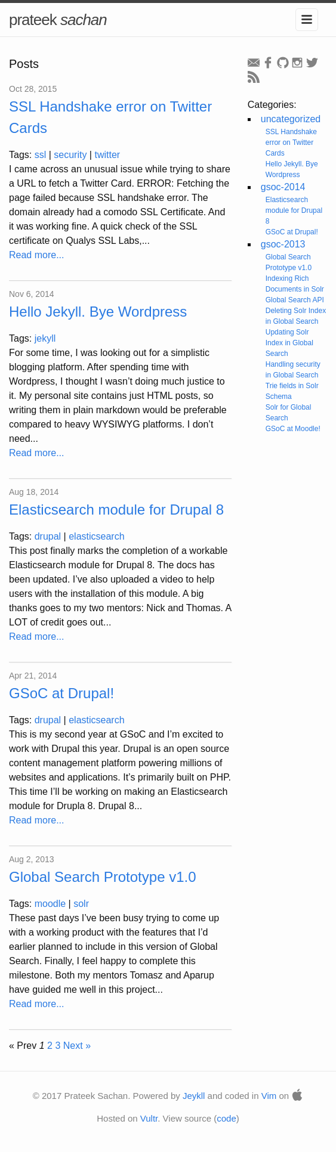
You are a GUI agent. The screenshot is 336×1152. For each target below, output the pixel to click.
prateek (58, 20)
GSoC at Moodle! (293, 429)
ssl (41, 155)
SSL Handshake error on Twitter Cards (291, 142)
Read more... (36, 255)
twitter (107, 155)
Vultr (149, 1118)
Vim (269, 1096)
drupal (48, 536)
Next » (77, 1045)
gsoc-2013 (283, 244)
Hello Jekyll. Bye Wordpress (98, 312)
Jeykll (194, 1096)
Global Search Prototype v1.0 (102, 877)
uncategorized (291, 119)
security (70, 155)
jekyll (45, 338)
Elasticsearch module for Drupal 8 (116, 509)
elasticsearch (96, 536)
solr (81, 904)
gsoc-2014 (283, 187)
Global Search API (295, 300)
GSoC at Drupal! (61, 693)
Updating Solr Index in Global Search (289, 343)
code (226, 1118)
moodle (50, 904)
